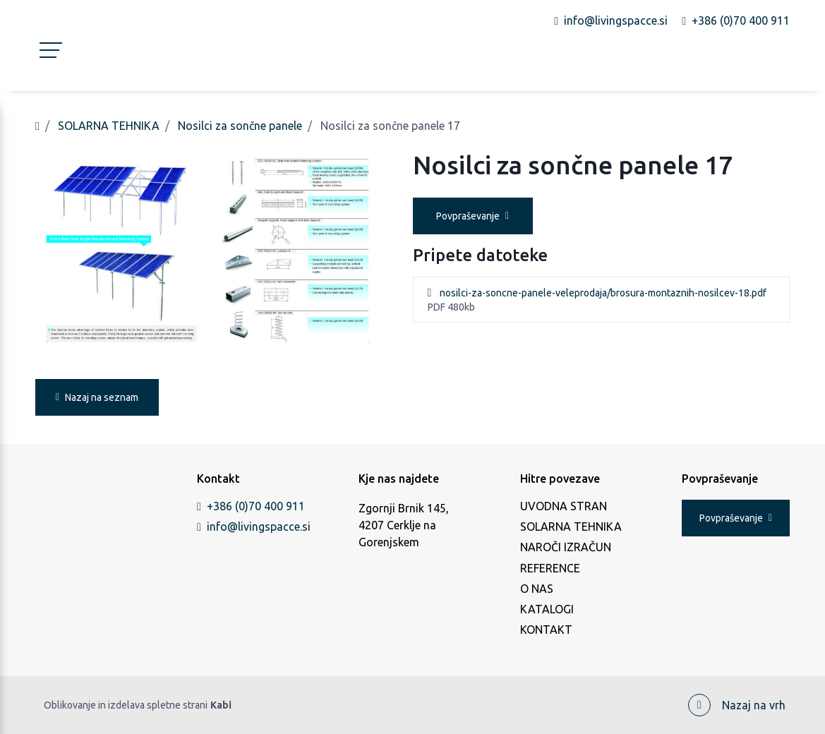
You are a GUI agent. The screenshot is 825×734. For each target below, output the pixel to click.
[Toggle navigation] (46, 59)
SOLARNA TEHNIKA (108, 125)
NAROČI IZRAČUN (565, 547)
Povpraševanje (472, 216)
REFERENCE (550, 568)
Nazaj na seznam (97, 397)
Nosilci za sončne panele (240, 125)
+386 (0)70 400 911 (251, 506)
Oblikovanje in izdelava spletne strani (137, 705)
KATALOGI (547, 609)
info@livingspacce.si (251, 526)
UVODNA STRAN (563, 506)
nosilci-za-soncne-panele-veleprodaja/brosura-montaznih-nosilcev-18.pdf (603, 293)
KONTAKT (546, 629)
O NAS (536, 588)
